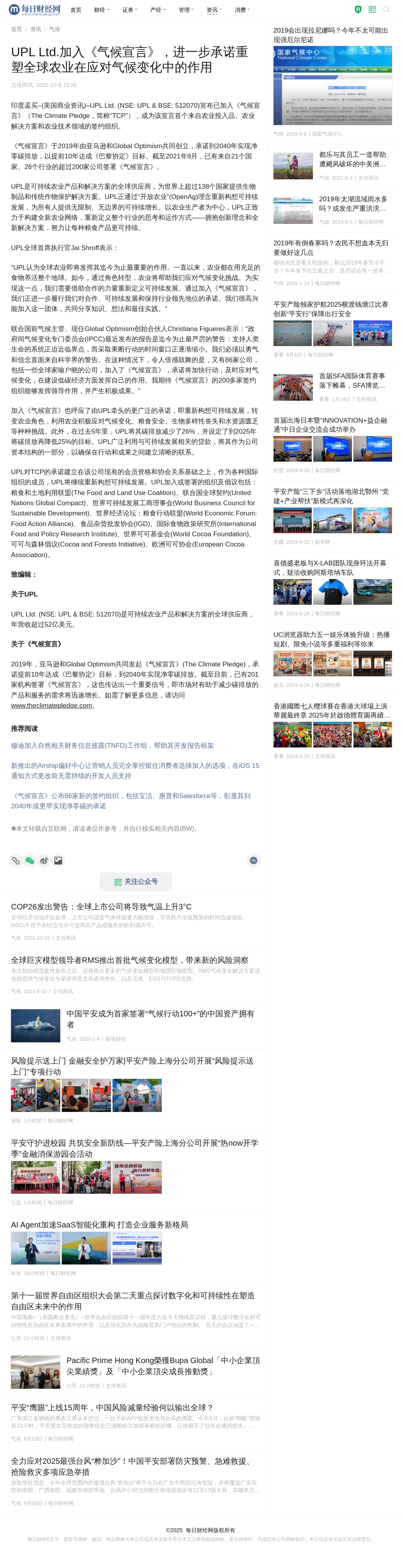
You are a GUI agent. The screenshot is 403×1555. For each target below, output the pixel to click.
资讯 (35, 29)
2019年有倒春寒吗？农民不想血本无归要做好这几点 (331, 247)
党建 (279, 542)
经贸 (279, 470)
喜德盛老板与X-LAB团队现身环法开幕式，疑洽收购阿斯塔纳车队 (330, 567)
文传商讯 (22, 85)
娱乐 (279, 685)
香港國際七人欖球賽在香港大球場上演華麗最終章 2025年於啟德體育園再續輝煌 (332, 712)
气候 (54, 29)
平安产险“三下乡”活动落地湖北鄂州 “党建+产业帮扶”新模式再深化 (331, 496)
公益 (16, 1202)
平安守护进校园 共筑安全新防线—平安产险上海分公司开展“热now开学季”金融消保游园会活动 (135, 1148)
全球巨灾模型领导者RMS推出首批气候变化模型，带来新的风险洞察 (130, 960)
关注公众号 (136, 882)
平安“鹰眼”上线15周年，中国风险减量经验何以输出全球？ (112, 1407)
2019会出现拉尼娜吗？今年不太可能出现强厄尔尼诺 (331, 35)
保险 (16, 1121)
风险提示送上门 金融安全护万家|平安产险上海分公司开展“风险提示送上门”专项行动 (132, 1066)
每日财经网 (199, 1530)
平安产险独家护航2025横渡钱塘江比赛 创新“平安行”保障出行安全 (333, 309)
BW (187, 828)
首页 (16, 29)
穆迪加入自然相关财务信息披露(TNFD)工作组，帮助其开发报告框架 (112, 745)
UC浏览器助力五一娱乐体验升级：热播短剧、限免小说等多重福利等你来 (332, 639)
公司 (16, 1338)
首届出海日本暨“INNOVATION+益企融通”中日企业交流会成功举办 (330, 425)
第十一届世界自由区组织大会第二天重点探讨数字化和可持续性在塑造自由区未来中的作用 (133, 1301)
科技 (16, 1273)
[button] (102, 9)
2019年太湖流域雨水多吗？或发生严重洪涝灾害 (353, 204)
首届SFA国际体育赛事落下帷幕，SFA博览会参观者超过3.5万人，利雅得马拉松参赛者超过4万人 (354, 381)
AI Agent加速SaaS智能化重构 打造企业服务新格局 (99, 1224)
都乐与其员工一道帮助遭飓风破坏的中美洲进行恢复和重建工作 (352, 160)
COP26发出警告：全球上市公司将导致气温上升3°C (101, 906)
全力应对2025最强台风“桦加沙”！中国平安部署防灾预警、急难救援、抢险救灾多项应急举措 (132, 1466)
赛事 (279, 355)
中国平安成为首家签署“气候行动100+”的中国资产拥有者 (161, 1019)
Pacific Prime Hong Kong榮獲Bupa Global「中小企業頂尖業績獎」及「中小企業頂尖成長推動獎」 (163, 1366)
